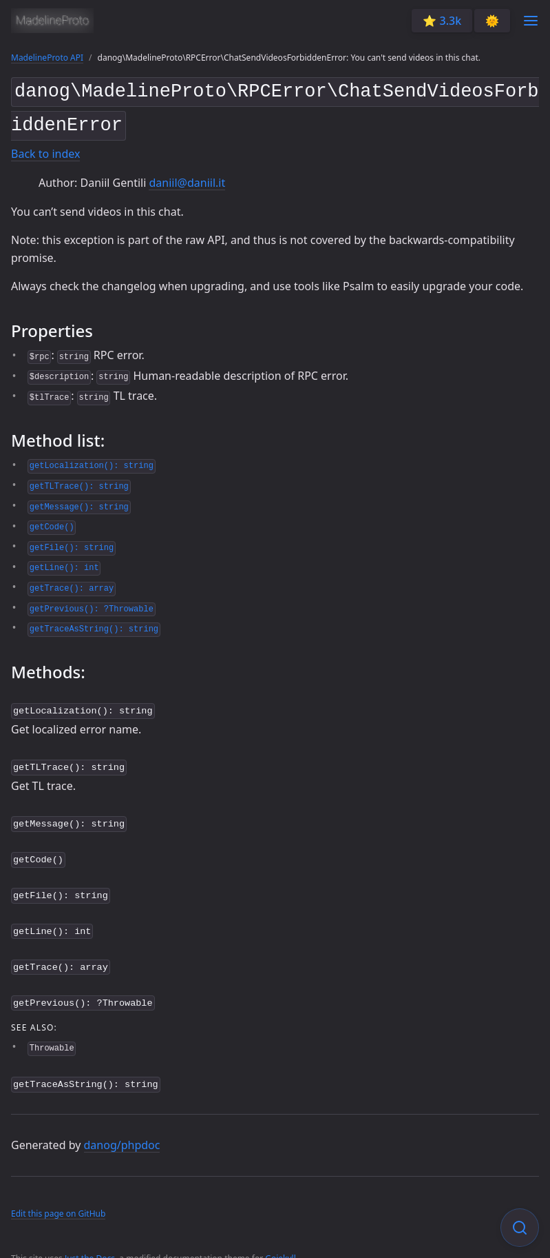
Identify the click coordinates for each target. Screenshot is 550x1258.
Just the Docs (90, 1240)
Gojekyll (280, 1240)
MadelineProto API (47, 57)
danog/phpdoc (122, 1127)
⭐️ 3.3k (442, 20)
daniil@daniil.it (187, 177)
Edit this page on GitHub (58, 1196)
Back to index (45, 148)
